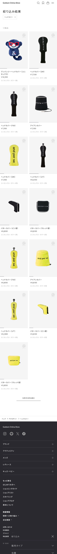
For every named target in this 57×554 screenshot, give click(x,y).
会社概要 (7, 520)
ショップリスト (8, 493)
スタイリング (7, 497)
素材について (8, 505)
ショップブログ (8, 501)
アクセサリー (13, 419)
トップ (4, 419)
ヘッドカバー (8, 17)
